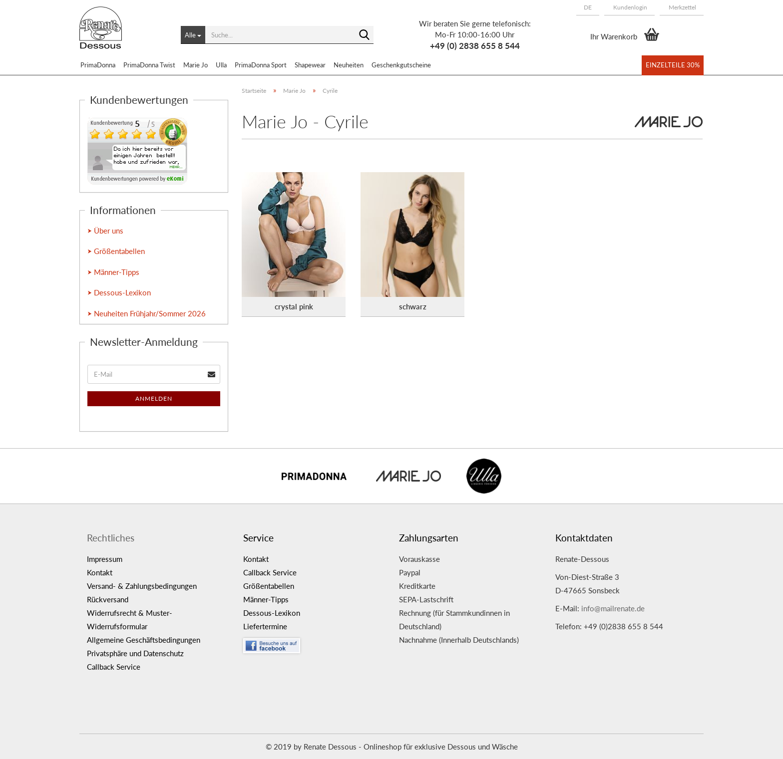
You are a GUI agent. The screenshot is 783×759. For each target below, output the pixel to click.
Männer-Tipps (266, 599)
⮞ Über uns (105, 230)
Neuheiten (349, 65)
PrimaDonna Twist (149, 65)
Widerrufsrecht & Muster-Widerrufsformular (129, 619)
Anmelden (153, 398)
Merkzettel (681, 7)
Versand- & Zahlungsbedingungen (142, 585)
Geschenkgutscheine (401, 65)
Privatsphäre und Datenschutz (135, 653)
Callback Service (113, 666)
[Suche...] (193, 35)
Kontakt (99, 572)
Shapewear (310, 65)
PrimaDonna (97, 65)
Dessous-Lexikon (271, 612)
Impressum (104, 558)
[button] (587, 7)
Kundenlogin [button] (629, 7)
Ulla (221, 65)
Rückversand (107, 599)
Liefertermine (265, 626)
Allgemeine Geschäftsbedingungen (143, 639)
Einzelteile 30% (673, 65)
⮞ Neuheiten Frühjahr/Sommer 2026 (146, 313)
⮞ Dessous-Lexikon (119, 292)
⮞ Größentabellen (116, 251)
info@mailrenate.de (613, 608)
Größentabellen (268, 585)
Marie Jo (195, 65)
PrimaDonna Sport (261, 65)
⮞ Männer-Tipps (113, 271)
